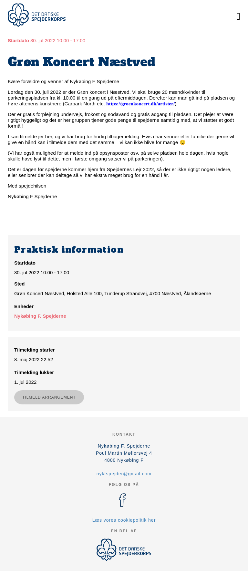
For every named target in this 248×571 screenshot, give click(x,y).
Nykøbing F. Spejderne (40, 316)
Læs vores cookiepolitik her (124, 520)
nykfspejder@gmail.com (124, 473)
